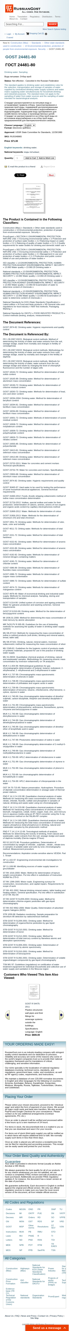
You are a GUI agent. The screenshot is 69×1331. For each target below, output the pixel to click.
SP (52, 1221)
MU (21, 1236)
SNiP (53, 1209)
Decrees (10, 1217)
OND (30, 1209)
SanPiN (41, 1250)
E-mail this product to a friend (21, 166)
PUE (40, 1213)
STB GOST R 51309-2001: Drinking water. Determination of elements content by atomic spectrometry (30, 946)
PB (29, 1232)
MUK (21, 1232)
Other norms (31, 1226)
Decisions (10, 1213)
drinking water (30, 147)
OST (30, 1221)
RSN (40, 1240)
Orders (31, 1217)
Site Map (34, 1318)
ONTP (31, 1213)
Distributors (47, 16)
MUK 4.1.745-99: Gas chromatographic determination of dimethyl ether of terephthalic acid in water (33, 728)
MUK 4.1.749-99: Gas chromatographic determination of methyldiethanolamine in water (29, 752)
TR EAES (54, 1245)
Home (12, 16)
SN (52, 1213)
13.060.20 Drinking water (37, 267)
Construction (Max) (19, 43)
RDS (40, 1221)
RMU (40, 1232)
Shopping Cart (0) (36, 33)
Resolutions (43, 1226)
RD (39, 1217)
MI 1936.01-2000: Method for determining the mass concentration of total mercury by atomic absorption (34, 619)
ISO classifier (9, 263)
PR (39, 1209)
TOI (53, 1240)
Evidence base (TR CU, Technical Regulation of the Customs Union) (11, 1296)
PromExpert (8, 236)
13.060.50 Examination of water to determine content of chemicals (30, 286)
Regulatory (35, 16)
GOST (9, 1226)
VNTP (62, 1213)
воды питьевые (31, 152)
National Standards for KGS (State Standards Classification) (31, 302)
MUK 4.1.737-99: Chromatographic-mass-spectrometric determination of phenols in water (28, 675)
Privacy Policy (56, 1316)
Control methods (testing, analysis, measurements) (26, 315)
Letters (9, 1240)
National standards (11, 271)
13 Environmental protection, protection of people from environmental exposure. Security (32, 231)
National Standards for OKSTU (17, 313)
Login (9, 34)
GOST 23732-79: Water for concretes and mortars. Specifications (33, 470)
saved (10, 38)
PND (30, 1240)
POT (30, 1245)
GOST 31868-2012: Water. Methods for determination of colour (32, 511)
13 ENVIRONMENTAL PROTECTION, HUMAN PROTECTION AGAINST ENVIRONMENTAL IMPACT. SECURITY (33, 264)
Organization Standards (38, 1296)
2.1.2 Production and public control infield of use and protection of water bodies (32, 257)
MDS (8, 1250)
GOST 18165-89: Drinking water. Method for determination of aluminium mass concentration (31, 380)
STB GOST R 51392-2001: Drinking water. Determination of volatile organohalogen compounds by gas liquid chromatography (34, 959)
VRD (62, 1221)
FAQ (17, 1316)
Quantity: (9, 158)
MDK (8, 1245)
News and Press (28, 1316)
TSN (53, 1250)
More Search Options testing (54, 29)
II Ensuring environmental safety (33, 239)
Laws (8, 1236)
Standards (36, 43)
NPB (21, 1245)
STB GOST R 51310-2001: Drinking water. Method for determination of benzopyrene (28, 952)
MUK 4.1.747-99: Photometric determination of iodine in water (31, 740)
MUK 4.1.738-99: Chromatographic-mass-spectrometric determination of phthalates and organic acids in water (28, 682)
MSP (21, 1226)
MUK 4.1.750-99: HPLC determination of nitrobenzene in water (32, 757)
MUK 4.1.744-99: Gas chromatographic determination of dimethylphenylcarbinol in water (29, 721)
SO (52, 1217)
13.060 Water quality (14, 267)
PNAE (31, 1236)
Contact (23, 19)
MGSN (22, 1209)
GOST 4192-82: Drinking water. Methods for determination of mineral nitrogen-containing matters (31, 556)
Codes (9, 1209)
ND (20, 1240)
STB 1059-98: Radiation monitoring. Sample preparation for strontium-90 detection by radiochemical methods (30, 915)
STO (53, 1232)
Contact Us (43, 1316)
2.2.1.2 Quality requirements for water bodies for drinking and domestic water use (34, 244)
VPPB (62, 1217)
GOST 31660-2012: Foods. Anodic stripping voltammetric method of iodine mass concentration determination (34, 497)
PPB (30, 1250)
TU (61, 1209)
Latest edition (9, 304)
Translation (22, 16)
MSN (21, 1221)
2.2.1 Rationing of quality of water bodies (30, 243)
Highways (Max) (24, 1269)
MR (21, 1217)
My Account (19, 34)
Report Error (49, 166)
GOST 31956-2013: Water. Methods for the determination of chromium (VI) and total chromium (30, 516)
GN (7, 1221)
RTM (40, 1245)
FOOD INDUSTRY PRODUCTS (48, 313)
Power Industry (51, 1269)
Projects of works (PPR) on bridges (53, 1281)
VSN (62, 1226)
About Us (13, 19)
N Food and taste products (30, 304)
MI (20, 1213)
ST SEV (53, 1226)
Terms (57, 16)
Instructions (11, 1232)
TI (52, 1236)
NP (20, 1250)
